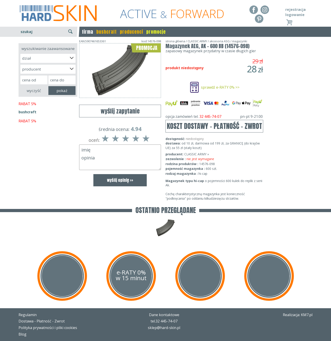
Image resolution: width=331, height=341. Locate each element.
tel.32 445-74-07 (164, 321)
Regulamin (28, 314)
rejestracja (295, 9)
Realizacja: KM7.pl (297, 314)
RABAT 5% (27, 103)
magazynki (239, 41)
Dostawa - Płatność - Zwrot (42, 321)
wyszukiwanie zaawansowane (48, 48)
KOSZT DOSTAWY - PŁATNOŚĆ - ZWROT (214, 126)
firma (87, 31)
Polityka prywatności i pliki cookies (48, 327)
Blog (22, 334)
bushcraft (106, 31)
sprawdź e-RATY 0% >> (220, 87)
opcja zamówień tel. (214, 116)
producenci (131, 31)
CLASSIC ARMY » (196, 154)
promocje (156, 31)
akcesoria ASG (220, 41)
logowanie (295, 14)
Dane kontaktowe (164, 314)
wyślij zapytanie (120, 111)
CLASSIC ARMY (197, 41)
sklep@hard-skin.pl (164, 327)
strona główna (175, 41)
